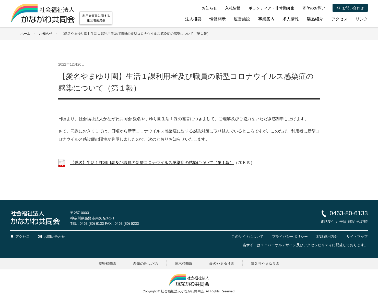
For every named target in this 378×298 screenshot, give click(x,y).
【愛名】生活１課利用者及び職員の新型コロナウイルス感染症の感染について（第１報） (152, 162)
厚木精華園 (184, 264)
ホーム (25, 33)
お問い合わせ (54, 236)
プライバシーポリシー (290, 236)
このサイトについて (247, 236)
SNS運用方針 (327, 236)
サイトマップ (357, 236)
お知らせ (45, 33)
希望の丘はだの (145, 264)
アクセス (22, 236)
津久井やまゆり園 (265, 264)
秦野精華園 (107, 264)
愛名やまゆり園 (221, 264)
